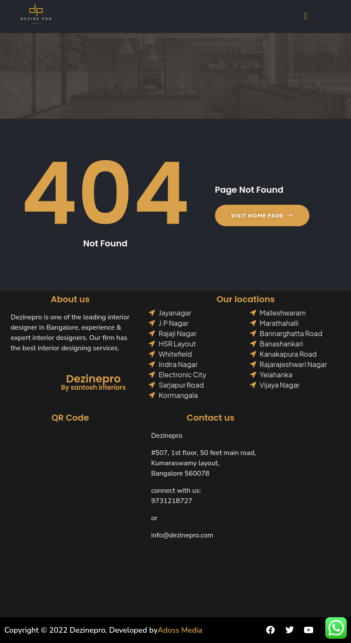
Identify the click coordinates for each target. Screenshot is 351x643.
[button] (306, 16)
